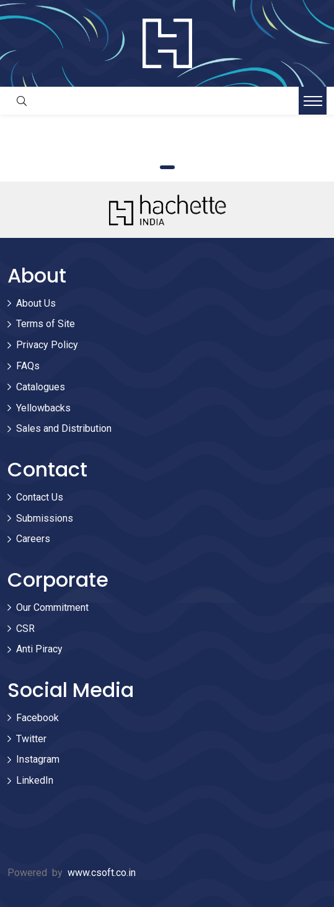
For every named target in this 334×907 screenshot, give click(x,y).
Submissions (44, 518)
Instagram (37, 759)
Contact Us (39, 497)
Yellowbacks (43, 408)
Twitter (31, 739)
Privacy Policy (47, 345)
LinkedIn (34, 780)
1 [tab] (167, 167)
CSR (25, 628)
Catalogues (40, 387)
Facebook (37, 718)
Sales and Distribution (64, 428)
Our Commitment (52, 607)
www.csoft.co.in (102, 873)
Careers (33, 539)
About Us (36, 303)
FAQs (28, 366)
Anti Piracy (39, 649)
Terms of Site (45, 324)
